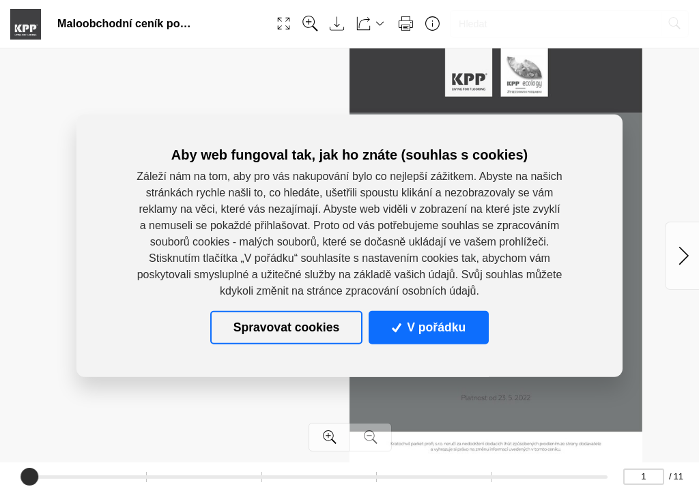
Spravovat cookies (286, 327)
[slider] (30, 477)
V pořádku (429, 327)
